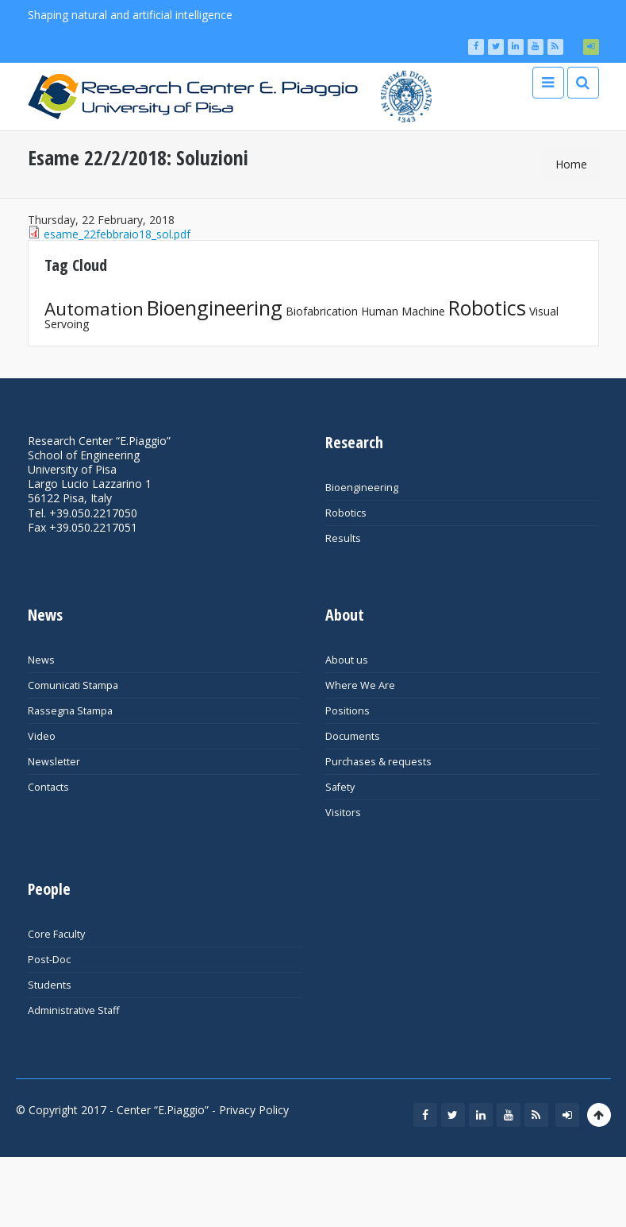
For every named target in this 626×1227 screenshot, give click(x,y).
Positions (347, 711)
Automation (94, 308)
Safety (340, 787)
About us (346, 660)
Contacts (48, 787)
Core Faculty (56, 934)
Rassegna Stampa (70, 711)
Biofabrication (322, 311)
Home (571, 164)
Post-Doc (49, 959)
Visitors (343, 812)
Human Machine (403, 311)
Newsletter (54, 761)
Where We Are (360, 685)
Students (49, 985)
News (41, 660)
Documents (352, 736)
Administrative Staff (73, 1010)
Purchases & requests (378, 761)
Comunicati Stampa (73, 685)
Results (343, 538)
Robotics (487, 307)
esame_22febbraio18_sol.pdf (117, 234)
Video (42, 736)
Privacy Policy (254, 1109)
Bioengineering (214, 307)
